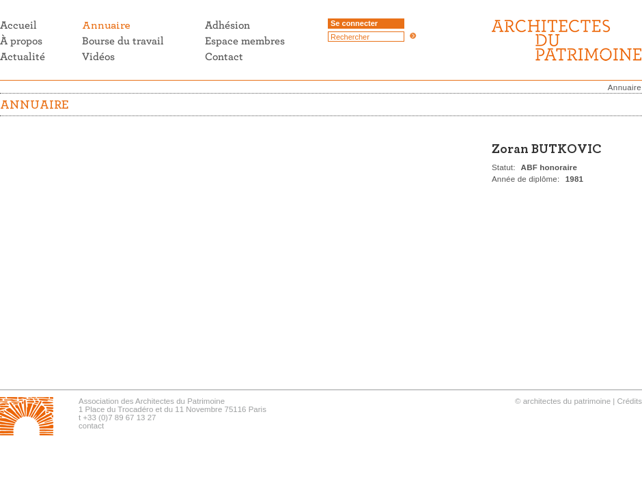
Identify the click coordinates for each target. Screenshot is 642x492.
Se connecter (354, 23)
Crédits (629, 401)
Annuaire (624, 87)
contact (91, 426)
